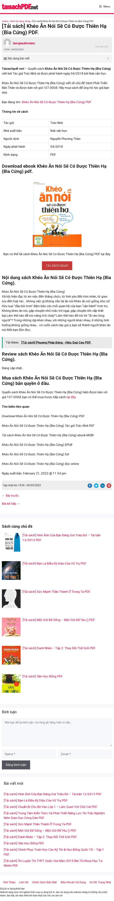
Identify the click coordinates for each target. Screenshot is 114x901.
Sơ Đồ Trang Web (100, 882)
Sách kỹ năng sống (20, 21)
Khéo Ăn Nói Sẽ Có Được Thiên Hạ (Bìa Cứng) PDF (56, 102)
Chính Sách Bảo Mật (44, 882)
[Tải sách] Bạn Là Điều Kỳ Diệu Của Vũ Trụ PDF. (54, 563)
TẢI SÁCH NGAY (57, 265)
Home (5, 21)
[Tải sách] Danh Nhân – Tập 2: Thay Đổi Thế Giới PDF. (59, 648)
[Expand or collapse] (108, 58)
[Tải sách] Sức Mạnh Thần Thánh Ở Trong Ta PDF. (56, 592)
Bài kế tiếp (9, 503)
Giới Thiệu (9, 882)
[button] (57, 265)
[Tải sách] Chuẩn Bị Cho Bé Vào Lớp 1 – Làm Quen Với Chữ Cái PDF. (51, 807)
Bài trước (12, 495)
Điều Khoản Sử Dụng (73, 882)
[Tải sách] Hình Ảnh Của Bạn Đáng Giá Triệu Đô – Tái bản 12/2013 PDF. (53, 794)
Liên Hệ (23, 882)
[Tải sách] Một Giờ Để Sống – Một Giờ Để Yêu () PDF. (58, 620)
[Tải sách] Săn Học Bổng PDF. (42, 676)
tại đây (71, 397)
